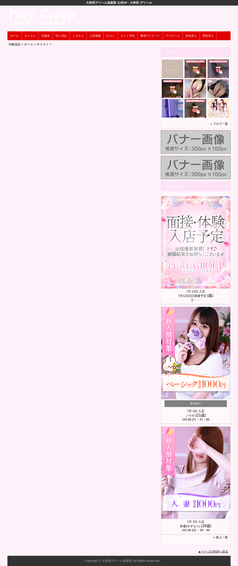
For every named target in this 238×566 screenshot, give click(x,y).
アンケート (173, 35)
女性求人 (191, 35)
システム (78, 35)
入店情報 (95, 35)
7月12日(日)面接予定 (192, 296)
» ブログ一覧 (219, 124)
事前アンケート (150, 35)
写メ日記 (61, 35)
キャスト (30, 35)
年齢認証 (15, 44)
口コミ (110, 35)
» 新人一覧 (220, 537)
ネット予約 (128, 35)
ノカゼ (190, 415)
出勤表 (45, 35)
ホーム (14, 35)
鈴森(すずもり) (190, 526)
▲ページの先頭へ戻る (213, 551)
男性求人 (208, 35)
